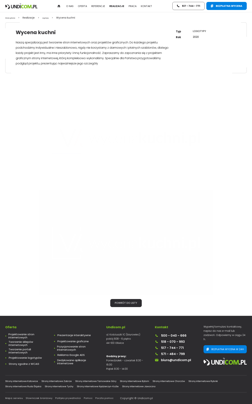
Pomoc (88, 398)
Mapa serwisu (14, 398)
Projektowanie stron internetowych (21, 336)
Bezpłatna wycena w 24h (225, 350)
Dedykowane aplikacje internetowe (71, 362)
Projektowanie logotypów (25, 357)
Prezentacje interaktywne (74, 335)
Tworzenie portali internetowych (20, 351)
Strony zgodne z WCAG (24, 364)
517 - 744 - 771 (169, 348)
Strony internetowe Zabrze (56, 381)
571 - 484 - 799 (170, 354)
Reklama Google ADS (71, 355)
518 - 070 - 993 (170, 341)
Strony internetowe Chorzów (169, 381)
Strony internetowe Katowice (21, 381)
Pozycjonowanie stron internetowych (71, 348)
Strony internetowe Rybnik (203, 381)
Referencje (98, 6)
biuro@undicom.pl (173, 360)
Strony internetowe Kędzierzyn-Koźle (98, 386)
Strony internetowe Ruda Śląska (23, 386)
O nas (70, 6)
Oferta (82, 6)
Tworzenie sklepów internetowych (21, 343)
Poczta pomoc (104, 398)
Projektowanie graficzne (73, 341)
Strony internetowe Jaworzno (139, 386)
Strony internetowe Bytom (134, 381)
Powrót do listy (126, 303)
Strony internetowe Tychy (59, 386)
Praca (132, 6)
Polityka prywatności (68, 398)
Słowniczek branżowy (39, 398)
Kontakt (146, 6)
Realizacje (116, 6)
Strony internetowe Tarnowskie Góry (95, 381)
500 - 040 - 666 (171, 335)
